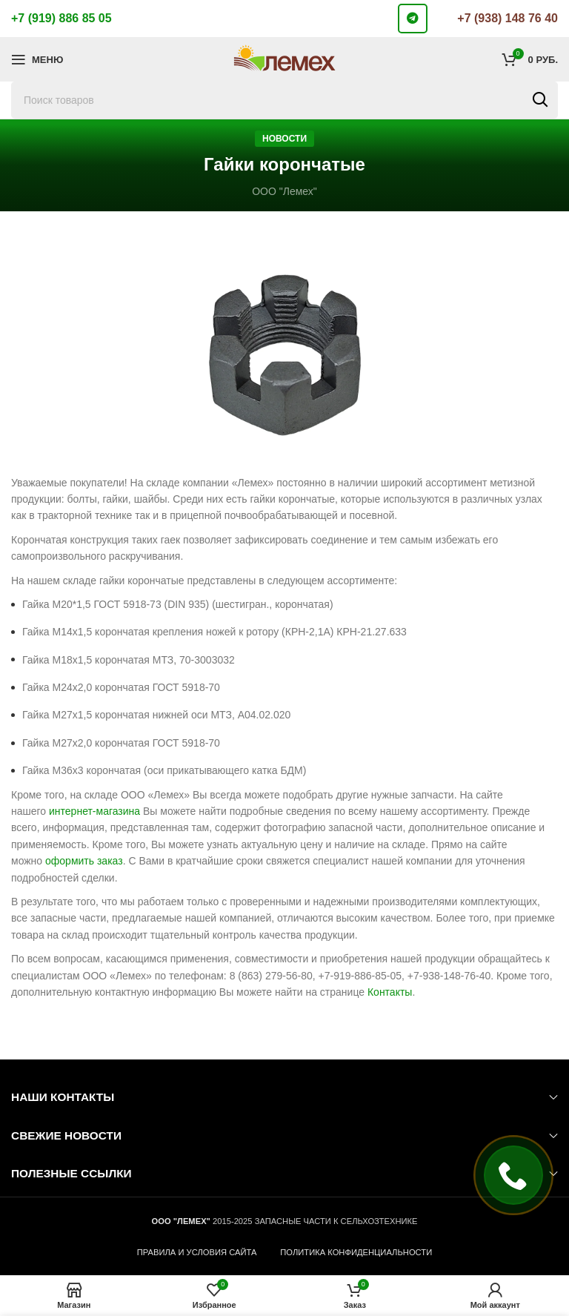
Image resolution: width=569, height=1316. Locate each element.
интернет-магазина (94, 811)
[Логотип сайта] (284, 59)
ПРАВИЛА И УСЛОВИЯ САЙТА (197, 1252)
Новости (284, 138)
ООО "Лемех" (284, 191)
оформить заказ (84, 861)
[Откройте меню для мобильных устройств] (37, 59)
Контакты (389, 992)
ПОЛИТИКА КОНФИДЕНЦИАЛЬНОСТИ (356, 1252)
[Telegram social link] (412, 18)
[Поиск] (284, 100)
